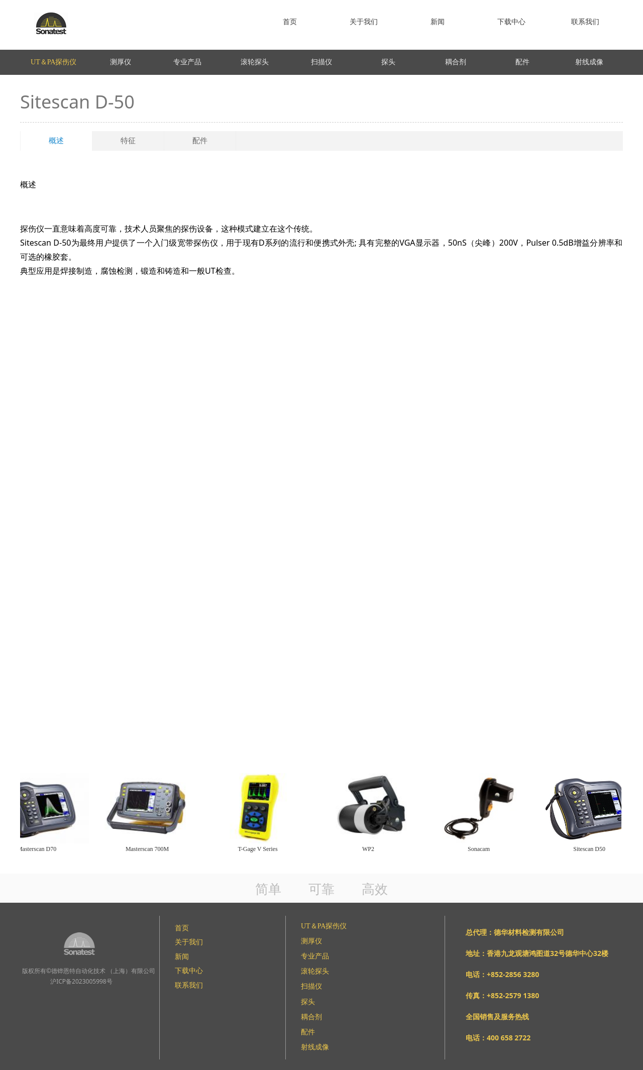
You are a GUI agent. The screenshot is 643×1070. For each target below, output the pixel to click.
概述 (56, 141)
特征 (128, 141)
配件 (199, 141)
